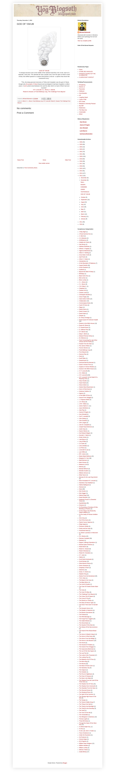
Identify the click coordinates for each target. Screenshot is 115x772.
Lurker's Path (82, 99)
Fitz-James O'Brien (84, 346)
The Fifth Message (84, 616)
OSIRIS (83, 189)
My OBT (81, 106)
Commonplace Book (84, 303)
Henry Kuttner (83, 385)
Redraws (81, 540)
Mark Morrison (83, 460)
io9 (80, 95)
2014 (81, 171)
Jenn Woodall (84, 128)
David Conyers (83, 311)
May (82, 209)
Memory (81, 466)
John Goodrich (83, 420)
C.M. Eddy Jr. (83, 286)
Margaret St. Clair (84, 458)
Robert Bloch (82, 546)
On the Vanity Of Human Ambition (88, 514)
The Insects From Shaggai (86, 647)
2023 (81, 149)
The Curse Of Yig (84, 598)
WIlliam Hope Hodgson (85, 743)
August (83, 202)
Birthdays (81, 273)
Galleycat (81, 91)
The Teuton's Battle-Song (86, 702)
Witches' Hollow (83, 749)
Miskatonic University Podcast (87, 103)
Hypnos (81, 393)
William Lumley (83, 747)
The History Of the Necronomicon (88, 627)
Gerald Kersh (82, 360)
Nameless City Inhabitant (86, 483)
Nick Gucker (82, 491)
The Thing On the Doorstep (86, 708)
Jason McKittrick (83, 408)
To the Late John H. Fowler (86, 731)
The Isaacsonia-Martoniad (86, 649)
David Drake (82, 313)
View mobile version (44, 163)
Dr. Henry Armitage (84, 317)
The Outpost (82, 670)
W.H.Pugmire (82, 741)
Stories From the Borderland (87, 576)
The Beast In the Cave (85, 580)
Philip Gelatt (82, 524)
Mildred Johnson (83, 473)
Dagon (81, 307)
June (82, 207)
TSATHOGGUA (85, 192)
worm (25, 86)
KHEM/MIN (84, 187)
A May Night (82, 232)
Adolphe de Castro (84, 242)
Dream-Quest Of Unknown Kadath (88, 320)
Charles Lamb (83, 292)
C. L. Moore (29, 101)
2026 (81, 142)
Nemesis (81, 487)
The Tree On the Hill (84, 712)
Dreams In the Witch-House (86, 323)
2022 (81, 151)
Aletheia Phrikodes (84, 246)
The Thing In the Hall (85, 704)
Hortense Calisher (84, 391)
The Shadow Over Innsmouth (87, 686)
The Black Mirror (83, 582)
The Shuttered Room (85, 692)
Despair (81, 315)
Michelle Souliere (84, 470)
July (82, 204)
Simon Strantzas (83, 565)
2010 (81, 224)
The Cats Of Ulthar (84, 592)
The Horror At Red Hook (85, 636)
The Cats (81, 590)
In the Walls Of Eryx (84, 395)
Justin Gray (82, 429)
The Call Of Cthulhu (84, 584)
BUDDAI (83, 184)
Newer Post (20, 160)
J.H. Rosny (82, 401)
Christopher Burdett (84, 294)
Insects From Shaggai (85, 397)
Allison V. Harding (84, 252)
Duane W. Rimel (83, 325)
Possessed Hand (84, 530)
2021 (81, 154)
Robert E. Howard (55, 101)
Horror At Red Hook (84, 389)
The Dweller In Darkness (86, 610)
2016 (81, 166)
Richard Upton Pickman (85, 544)
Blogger (65, 763)
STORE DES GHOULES (86, 71)
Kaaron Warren (83, 431)
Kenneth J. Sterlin (84, 435)
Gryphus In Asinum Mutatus (86, 366)
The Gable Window (84, 621)
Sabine (81, 557)
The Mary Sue (83, 110)
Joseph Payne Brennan (85, 427)
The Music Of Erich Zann (86, 665)
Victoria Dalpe (83, 739)
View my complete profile (84, 40)
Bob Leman (82, 278)
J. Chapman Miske (84, 399)
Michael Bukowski (85, 32)
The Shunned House (84, 690)
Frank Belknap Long (38, 101)
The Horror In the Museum (86, 640)
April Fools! (82, 257)
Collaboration (82, 301)
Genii (80, 356)
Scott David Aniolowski (85, 559)
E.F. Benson (82, 331)
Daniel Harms (83, 309)
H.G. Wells (82, 373)
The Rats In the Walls (85, 678)
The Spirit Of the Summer (86, 694)
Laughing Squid (83, 97)
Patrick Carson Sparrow (85, 522)
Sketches (81, 570)
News (80, 489)
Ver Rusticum (82, 737)
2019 (81, 159)
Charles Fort (82, 290)
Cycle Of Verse (83, 305)
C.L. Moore (82, 284)
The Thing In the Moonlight (86, 706)
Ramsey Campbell (84, 538)
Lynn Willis (82, 452)
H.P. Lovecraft (46, 101)
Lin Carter (82, 443)
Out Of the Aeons (84, 520)
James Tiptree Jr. (84, 406)
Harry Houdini (83, 381)
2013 (81, 173)
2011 (81, 222)
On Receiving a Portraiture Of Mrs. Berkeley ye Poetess (88, 508)
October (83, 197)
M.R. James (82, 454)
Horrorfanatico (83, 93)
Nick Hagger (82, 493)
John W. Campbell (84, 424)
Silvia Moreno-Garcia (85, 563)
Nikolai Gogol (82, 495)
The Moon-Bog (83, 661)
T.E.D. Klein (82, 578)
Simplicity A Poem (84, 567)
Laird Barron (83, 131)
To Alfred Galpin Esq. (85, 726)
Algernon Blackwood (84, 250)
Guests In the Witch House (86, 369)
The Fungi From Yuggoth (86, 618)
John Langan (82, 422)
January (83, 219)
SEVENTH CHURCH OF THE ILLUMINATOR (87, 74)
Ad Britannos (82, 240)
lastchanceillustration (86, 134)
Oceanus (81, 505)
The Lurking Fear (84, 657)
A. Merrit (24, 101)
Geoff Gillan (82, 358)
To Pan (81, 728)
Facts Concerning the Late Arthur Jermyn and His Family (88, 340)
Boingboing (82, 85)
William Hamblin (83, 745)
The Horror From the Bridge (86, 638)
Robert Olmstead (84, 551)
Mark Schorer (83, 462)
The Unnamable (83, 714)
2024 (81, 147)
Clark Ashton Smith (84, 299)
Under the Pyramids (84, 735)
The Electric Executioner (86, 612)
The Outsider (82, 672)
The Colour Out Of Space (86, 596)
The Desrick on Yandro (85, 600)
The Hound (82, 642)
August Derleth (83, 265)
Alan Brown (83, 122)
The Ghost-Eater (83, 623)
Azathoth (81, 269)
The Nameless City (84, 667)
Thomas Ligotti (83, 719)
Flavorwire (82, 89)
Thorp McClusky (83, 721)
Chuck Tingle (82, 297)
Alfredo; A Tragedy (84, 248)
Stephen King (83, 574)
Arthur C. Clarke (83, 259)
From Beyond (83, 352)
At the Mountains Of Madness (87, 263)
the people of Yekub (32, 84)
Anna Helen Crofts (84, 255)
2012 (81, 175)
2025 (81, 144)
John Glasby (82, 418)
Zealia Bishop (83, 751)
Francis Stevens (83, 348)
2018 (81, 161)
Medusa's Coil (83, 464)
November (84, 180)
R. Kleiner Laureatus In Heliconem (88, 532)
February (83, 216)
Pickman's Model (83, 526)
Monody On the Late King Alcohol (88, 477)
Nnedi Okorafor (83, 497)
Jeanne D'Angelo (85, 125)
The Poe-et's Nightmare (85, 674)
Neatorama (82, 108)
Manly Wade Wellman (85, 456)
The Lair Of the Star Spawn (86, 651)
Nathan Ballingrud (84, 485)
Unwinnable (82, 112)
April (82, 211)
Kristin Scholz (83, 437)
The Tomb (82, 710)
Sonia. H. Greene (84, 572)
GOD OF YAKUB (85, 194)
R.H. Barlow (82, 536)
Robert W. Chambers (85, 553)
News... (83, 182)
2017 (81, 163)
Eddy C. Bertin (83, 334)
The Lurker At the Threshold (87, 655)
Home (44, 160)
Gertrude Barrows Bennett (86, 362)
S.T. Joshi (82, 555)
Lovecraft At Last (83, 450)
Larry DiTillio (82, 441)
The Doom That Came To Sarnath (88, 604)
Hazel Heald (82, 383)
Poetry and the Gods (84, 528)
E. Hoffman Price (83, 329)
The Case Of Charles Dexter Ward (88, 586)
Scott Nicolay (82, 561)
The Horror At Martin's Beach (87, 634)
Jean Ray (81, 410)
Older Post (68, 160)
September (84, 199)
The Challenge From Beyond (87, 594)
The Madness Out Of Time (86, 659)
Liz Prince (82, 447)
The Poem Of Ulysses (85, 676)
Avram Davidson (83, 267)
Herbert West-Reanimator (86, 387)
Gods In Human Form (85, 364)
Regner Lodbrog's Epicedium (87, 542)
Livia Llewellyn (83, 445)
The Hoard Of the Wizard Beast (87, 630)
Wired (80, 114)
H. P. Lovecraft (83, 371)
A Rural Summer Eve (85, 234)
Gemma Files (82, 354)
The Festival (82, 614)
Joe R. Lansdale (83, 416)
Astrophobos (82, 261)
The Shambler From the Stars (87, 688)
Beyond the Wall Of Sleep (86, 271)
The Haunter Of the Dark (86, 625)
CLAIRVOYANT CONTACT (86, 77)
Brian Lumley (82, 280)
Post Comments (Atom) (30, 168)
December (84, 177)
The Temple (82, 700)
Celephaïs (82, 288)
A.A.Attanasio (83, 238)
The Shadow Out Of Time (86, 684)
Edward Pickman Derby (85, 336)
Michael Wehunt (83, 468)
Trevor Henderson (84, 733)
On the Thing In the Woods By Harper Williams (87, 511)
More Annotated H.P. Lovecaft (87, 480)
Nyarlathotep (82, 503)
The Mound (82, 663)
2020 (81, 156)
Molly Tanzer (82, 475)
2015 (81, 168)
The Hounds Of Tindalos (85, 644)
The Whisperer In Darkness (86, 717)
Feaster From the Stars (85, 343)
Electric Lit (82, 87)
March (83, 214)
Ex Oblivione (82, 338)
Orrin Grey (82, 518)
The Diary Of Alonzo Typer (86, 602)
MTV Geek (82, 101)
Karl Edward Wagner (84, 433)
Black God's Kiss (83, 276)
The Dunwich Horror (84, 608)
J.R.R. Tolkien (83, 404)
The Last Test (83, 653)
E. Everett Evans (83, 327)
